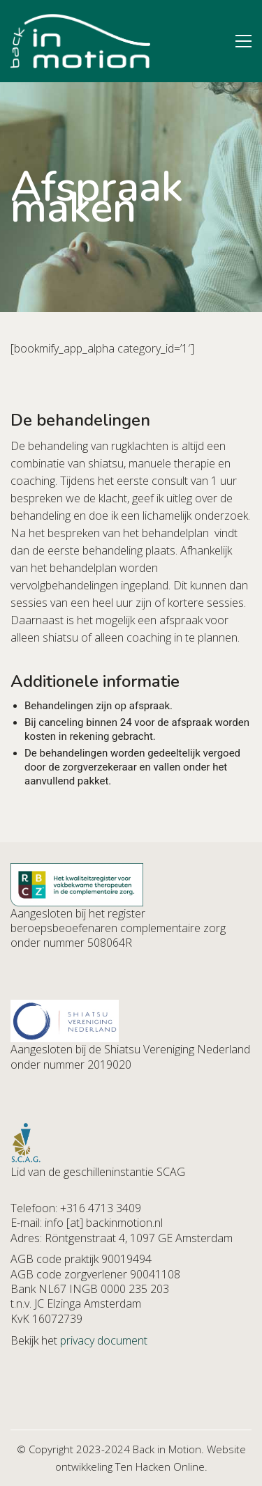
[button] (243, 41)
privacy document (103, 1340)
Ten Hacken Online (160, 1466)
